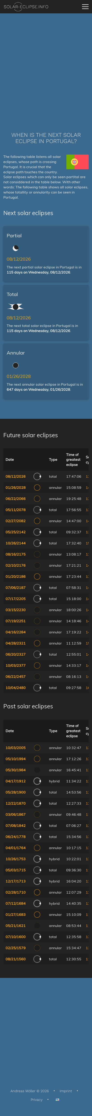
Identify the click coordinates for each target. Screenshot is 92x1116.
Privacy (37, 1100)
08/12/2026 (19, 259)
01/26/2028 (19, 376)
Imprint (66, 1091)
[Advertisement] (46, 66)
